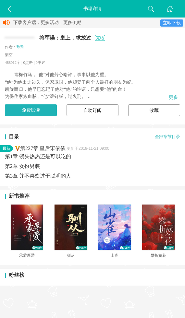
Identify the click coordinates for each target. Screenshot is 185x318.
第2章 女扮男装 (22, 166)
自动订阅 (92, 110)
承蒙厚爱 (27, 255)
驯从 (71, 255)
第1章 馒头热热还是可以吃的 (38, 156)
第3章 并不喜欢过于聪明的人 (38, 176)
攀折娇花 (158, 255)
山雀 (114, 255)
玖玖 (20, 47)
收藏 (154, 110)
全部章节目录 (167, 137)
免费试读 (31, 110)
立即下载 (172, 22)
